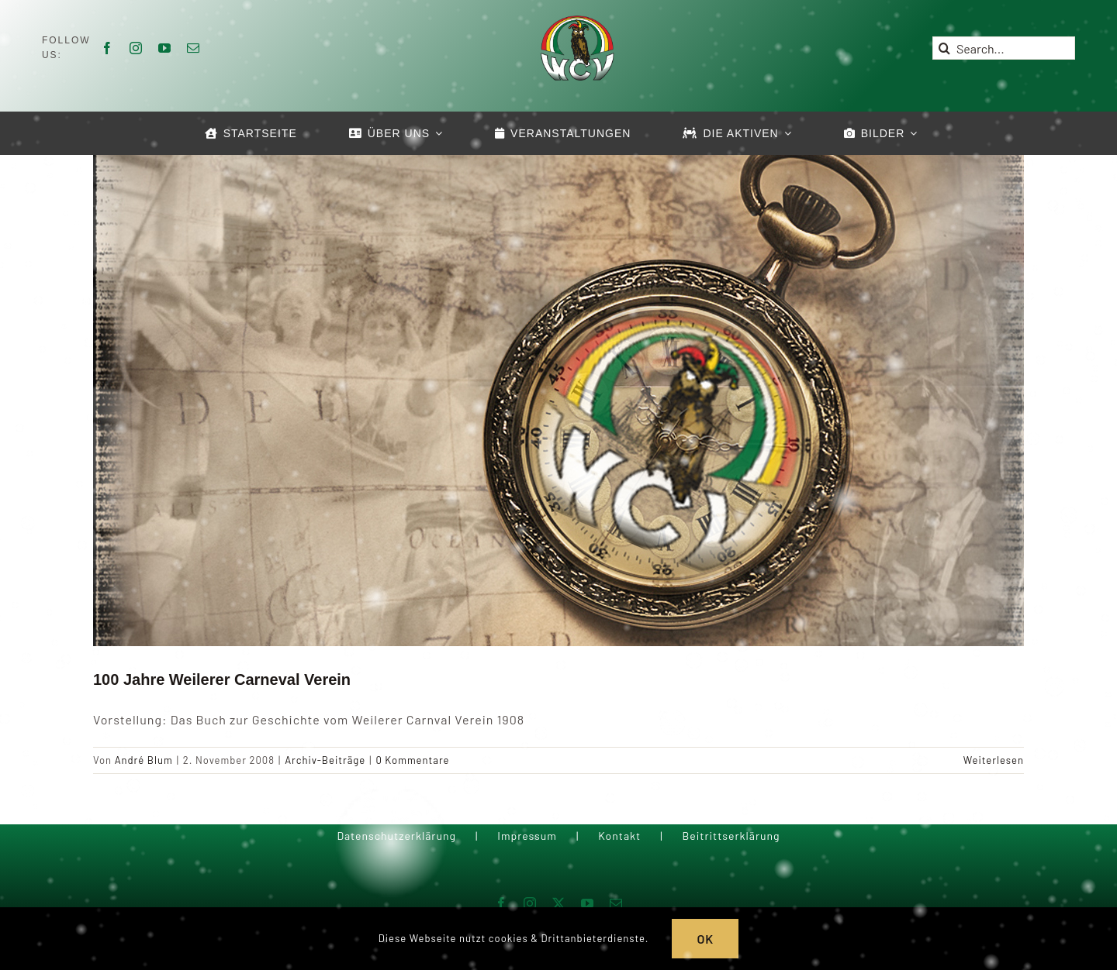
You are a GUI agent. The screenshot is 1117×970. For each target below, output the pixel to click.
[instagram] (136, 48)
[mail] (193, 48)
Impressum (527, 835)
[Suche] (944, 48)
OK (705, 938)
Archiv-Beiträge (325, 760)
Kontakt (619, 835)
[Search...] (1003, 48)
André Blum (144, 760)
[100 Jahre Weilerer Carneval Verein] (558, 398)
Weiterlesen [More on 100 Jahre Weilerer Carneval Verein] (993, 760)
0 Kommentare (412, 760)
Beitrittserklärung (731, 835)
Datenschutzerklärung (396, 835)
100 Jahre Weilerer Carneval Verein (222, 679)
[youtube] (164, 48)
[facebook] (107, 48)
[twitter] (558, 903)
